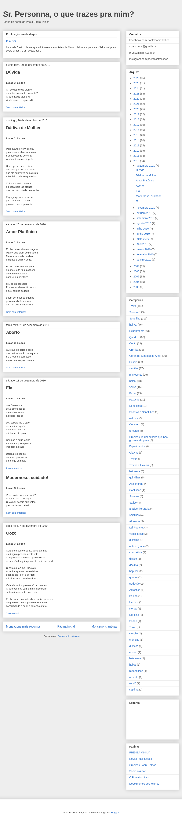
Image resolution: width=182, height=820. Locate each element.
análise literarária (139, 508)
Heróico (133, 602)
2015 (136, 135)
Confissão (135, 490)
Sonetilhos (135, 405)
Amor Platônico (21, 231)
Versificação (136, 533)
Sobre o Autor (137, 771)
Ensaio (133, 362)
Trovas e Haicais (139, 465)
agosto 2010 (144, 223)
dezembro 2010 (146, 165)
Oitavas (133, 452)
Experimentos (137, 446)
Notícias (134, 614)
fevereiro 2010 (145, 254)
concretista (135, 552)
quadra (133, 577)
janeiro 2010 (144, 259)
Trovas (133, 458)
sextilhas (134, 514)
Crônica (133, 349)
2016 (136, 129)
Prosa (132, 393)
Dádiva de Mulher (23, 127)
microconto (135, 374)
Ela (9, 387)
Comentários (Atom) (68, 636)
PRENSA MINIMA (139, 752)
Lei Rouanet (136, 527)
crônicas (134, 639)
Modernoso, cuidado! (27, 477)
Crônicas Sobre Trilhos (142, 765)
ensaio (133, 652)
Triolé (132, 627)
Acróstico (134, 589)
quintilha (134, 539)
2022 (136, 98)
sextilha (133, 368)
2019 (136, 114)
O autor (11, 41)
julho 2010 (143, 228)
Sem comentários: (16, 107)
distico (133, 558)
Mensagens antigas (104, 626)
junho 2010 (143, 233)
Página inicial (66, 626)
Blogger (115, 812)
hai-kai (133, 324)
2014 (136, 140)
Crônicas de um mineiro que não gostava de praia (148, 438)
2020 (136, 109)
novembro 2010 (146, 207)
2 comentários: (14, 468)
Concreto (134, 424)
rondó (132, 683)
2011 (136, 155)
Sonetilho (134, 318)
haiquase (134, 471)
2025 (136, 83)
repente (133, 677)
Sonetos (134, 496)
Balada (133, 596)
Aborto (13, 332)
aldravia (134, 418)
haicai (132, 380)
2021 (136, 103)
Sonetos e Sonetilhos (141, 412)
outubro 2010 (144, 213)
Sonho (133, 621)
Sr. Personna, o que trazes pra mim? (68, 14)
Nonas (133, 608)
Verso (132, 387)
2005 (136, 286)
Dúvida (13, 72)
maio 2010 (143, 238)
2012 (136, 150)
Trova (132, 306)
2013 (136, 145)
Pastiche (134, 399)
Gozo (11, 533)
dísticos (133, 646)
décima (133, 565)
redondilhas (136, 670)
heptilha (134, 571)
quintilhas (134, 477)
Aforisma (134, 521)
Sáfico (133, 502)
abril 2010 (142, 244)
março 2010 (143, 249)
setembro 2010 (145, 218)
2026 (136, 77)
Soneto (133, 312)
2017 (136, 124)
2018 (136, 119)
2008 (136, 271)
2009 (136, 266)
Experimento (136, 330)
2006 (136, 281)
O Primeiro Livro (138, 777)
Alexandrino (136, 483)
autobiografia (137, 546)
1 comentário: (13, 613)
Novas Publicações (140, 758)
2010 (136, 161)
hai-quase (135, 658)
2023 (136, 93)
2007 (136, 276)
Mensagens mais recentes (23, 626)
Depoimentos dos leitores (144, 783)
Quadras (134, 337)
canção (133, 633)
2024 (136, 88)
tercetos (134, 430)
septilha (133, 689)
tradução (134, 583)
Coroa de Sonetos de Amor (145, 355)
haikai (132, 664)
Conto (132, 343)
